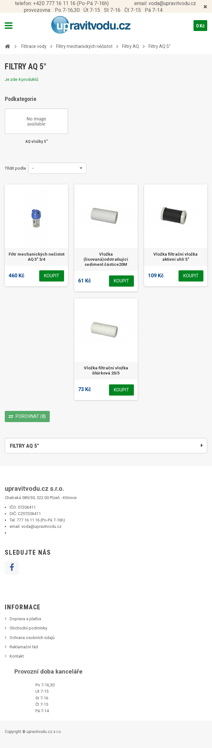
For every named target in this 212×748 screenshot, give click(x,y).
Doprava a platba (25, 618)
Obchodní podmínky (28, 628)
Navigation (8, 25)
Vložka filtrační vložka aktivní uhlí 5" (175, 257)
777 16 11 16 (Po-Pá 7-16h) (41, 520)
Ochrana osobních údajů (32, 637)
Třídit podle (15, 168)
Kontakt (17, 656)
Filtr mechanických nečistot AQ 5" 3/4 (36, 257)
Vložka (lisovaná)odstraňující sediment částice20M (106, 259)
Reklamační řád (24, 646)
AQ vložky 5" (36, 141)
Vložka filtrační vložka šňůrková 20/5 (106, 370)
